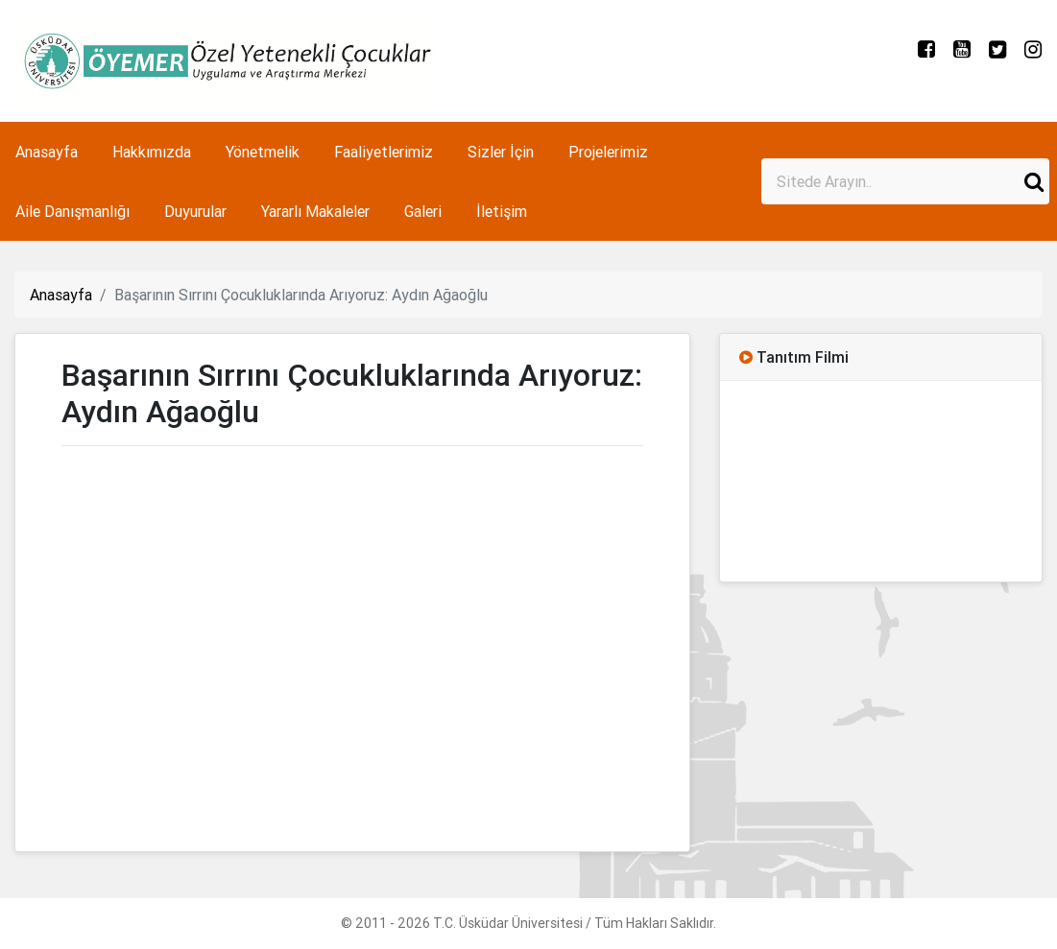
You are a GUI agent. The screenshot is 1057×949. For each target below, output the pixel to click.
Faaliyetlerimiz (383, 151)
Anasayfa (46, 151)
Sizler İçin (501, 151)
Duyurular (195, 211)
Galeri (423, 211)
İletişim (501, 211)
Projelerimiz (608, 151)
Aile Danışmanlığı (72, 211)
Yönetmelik (263, 151)
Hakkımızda (151, 151)
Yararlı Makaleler (315, 211)
